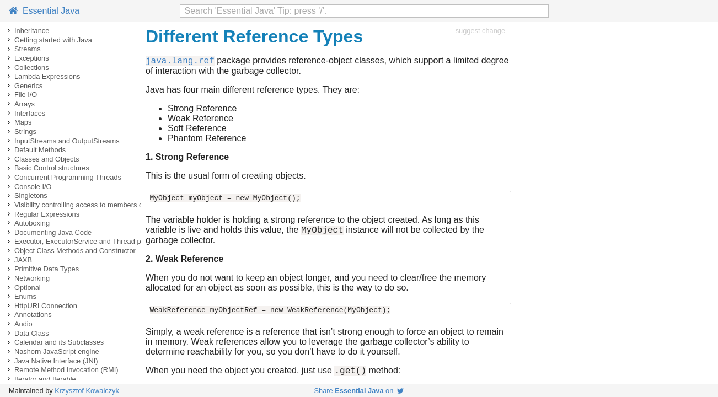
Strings (25, 131)
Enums (25, 296)
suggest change (480, 30)
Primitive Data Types (46, 269)
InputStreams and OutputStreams (67, 141)
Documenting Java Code (53, 232)
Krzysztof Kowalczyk (87, 391)
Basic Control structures (51, 168)
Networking (32, 278)
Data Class (31, 333)
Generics (28, 86)
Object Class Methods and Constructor (75, 250)
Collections (31, 67)
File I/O (25, 94)
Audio (23, 324)
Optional (27, 287)
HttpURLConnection (45, 306)
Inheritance (31, 30)
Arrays (24, 104)
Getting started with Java (53, 40)
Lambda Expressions (47, 76)
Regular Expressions (46, 214)
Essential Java (44, 10)
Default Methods (40, 150)
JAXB (23, 260)
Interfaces (29, 113)
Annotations (33, 314)
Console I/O (33, 187)
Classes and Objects (46, 159)
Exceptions (31, 58)
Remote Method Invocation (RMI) (66, 370)
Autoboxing (32, 223)
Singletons (30, 195)
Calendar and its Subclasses (59, 342)
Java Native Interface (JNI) (56, 361)
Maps (22, 122)
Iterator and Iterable (45, 379)
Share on (359, 391)
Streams (27, 49)
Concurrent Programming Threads (67, 177)
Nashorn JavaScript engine (56, 351)
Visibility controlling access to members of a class (91, 205)
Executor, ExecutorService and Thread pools (84, 241)
